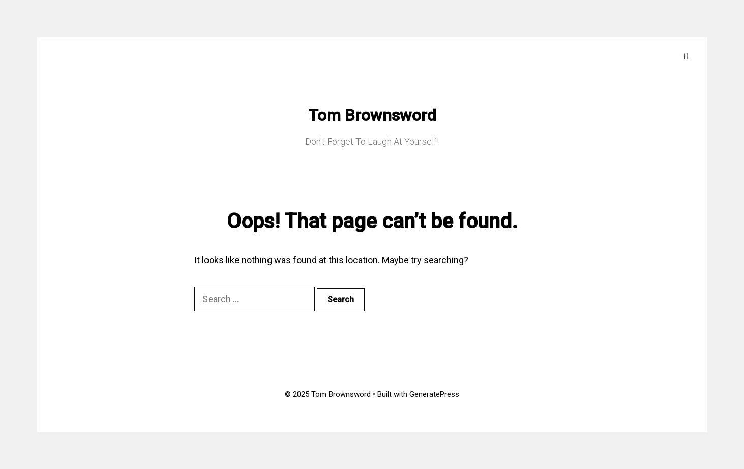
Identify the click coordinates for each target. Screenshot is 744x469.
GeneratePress (434, 394)
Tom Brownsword (372, 115)
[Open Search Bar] (686, 56)
